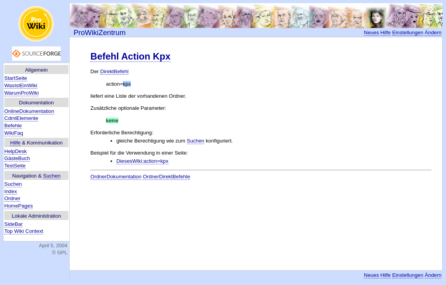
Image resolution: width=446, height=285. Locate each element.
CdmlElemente (21, 118)
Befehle (13, 125)
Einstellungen (407, 32)
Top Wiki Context (23, 231)
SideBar (13, 224)
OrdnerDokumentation (115, 176)
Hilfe (15, 143)
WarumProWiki (21, 93)
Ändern (433, 32)
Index (10, 191)
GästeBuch (17, 158)
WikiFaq (13, 133)
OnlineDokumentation (29, 111)
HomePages (18, 206)
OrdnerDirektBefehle (166, 176)
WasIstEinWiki (20, 85)
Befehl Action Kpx (130, 56)
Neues (371, 32)
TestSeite (15, 166)
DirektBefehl (114, 71)
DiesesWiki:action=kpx (142, 161)
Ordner (12, 198)
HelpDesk (15, 151)
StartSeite (15, 78)
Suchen (52, 176)
